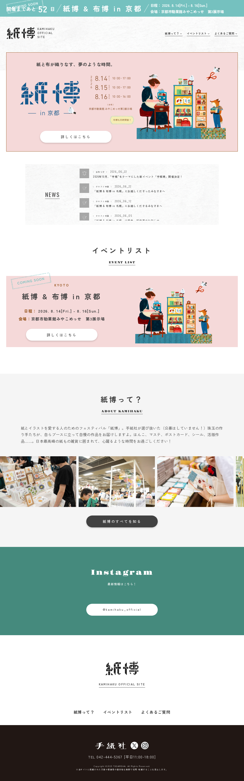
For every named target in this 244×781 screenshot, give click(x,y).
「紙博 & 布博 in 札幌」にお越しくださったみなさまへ (129, 191)
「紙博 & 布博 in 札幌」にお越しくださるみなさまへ (127, 206)
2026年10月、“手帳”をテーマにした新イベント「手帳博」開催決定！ (138, 176)
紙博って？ (84, 712)
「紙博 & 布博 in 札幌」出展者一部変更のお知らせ (126, 220)
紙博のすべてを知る (122, 521)
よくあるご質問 (155, 712)
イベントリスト (117, 712)
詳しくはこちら (76, 136)
